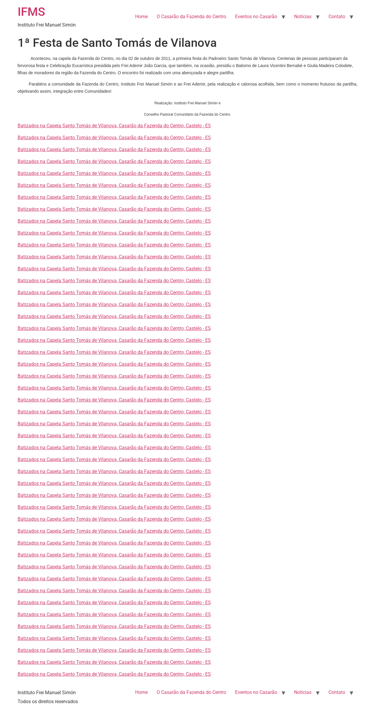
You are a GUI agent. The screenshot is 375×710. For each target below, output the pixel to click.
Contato (336, 16)
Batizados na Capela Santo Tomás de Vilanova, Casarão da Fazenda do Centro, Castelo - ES (114, 125)
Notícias (302, 16)
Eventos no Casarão (256, 16)
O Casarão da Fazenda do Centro (191, 16)
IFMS (31, 12)
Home (141, 16)
